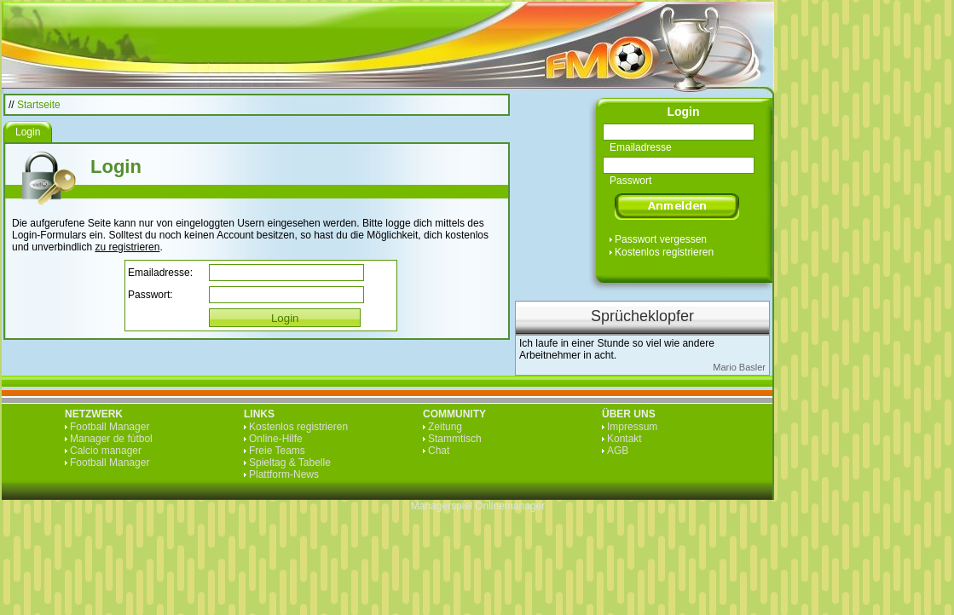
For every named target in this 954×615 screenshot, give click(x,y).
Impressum (632, 427)
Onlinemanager (510, 506)
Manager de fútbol (111, 439)
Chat (438, 451)
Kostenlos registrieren (664, 252)
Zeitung (445, 427)
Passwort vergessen (661, 239)
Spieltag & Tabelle (290, 462)
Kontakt (624, 439)
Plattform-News (284, 474)
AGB (617, 451)
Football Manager (109, 427)
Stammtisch (455, 439)
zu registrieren (127, 247)
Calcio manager (106, 451)
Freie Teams (277, 451)
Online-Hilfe (276, 439)
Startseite (39, 105)
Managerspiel (441, 506)
